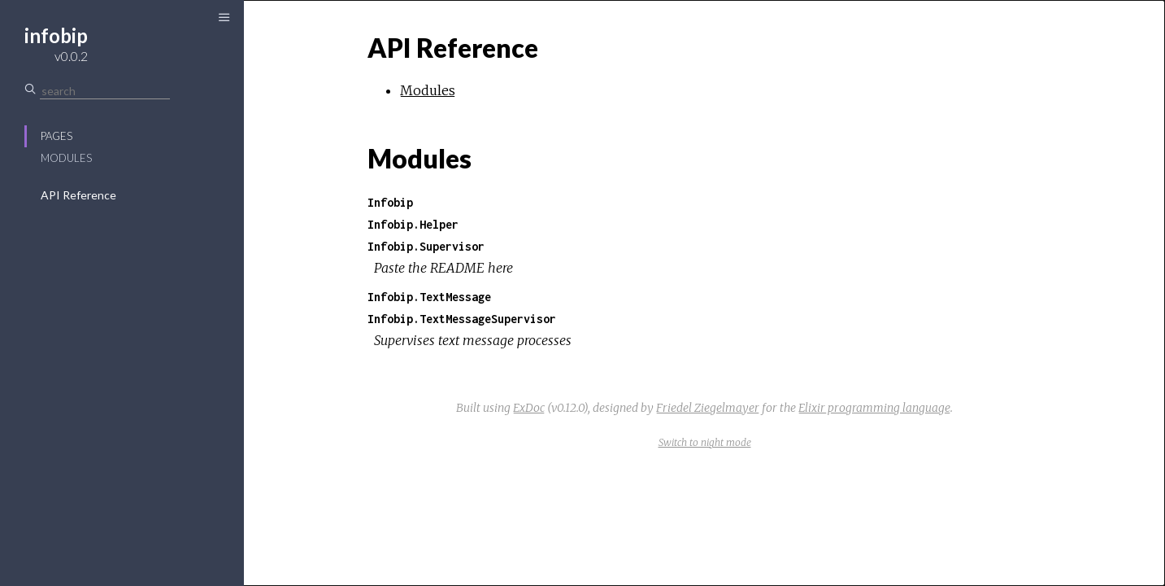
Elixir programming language (874, 407)
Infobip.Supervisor (426, 246)
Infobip (390, 202)
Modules (66, 157)
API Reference (78, 195)
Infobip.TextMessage (429, 297)
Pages (56, 135)
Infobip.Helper (413, 224)
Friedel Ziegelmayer (707, 407)
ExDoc (529, 407)
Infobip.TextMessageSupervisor (461, 319)
